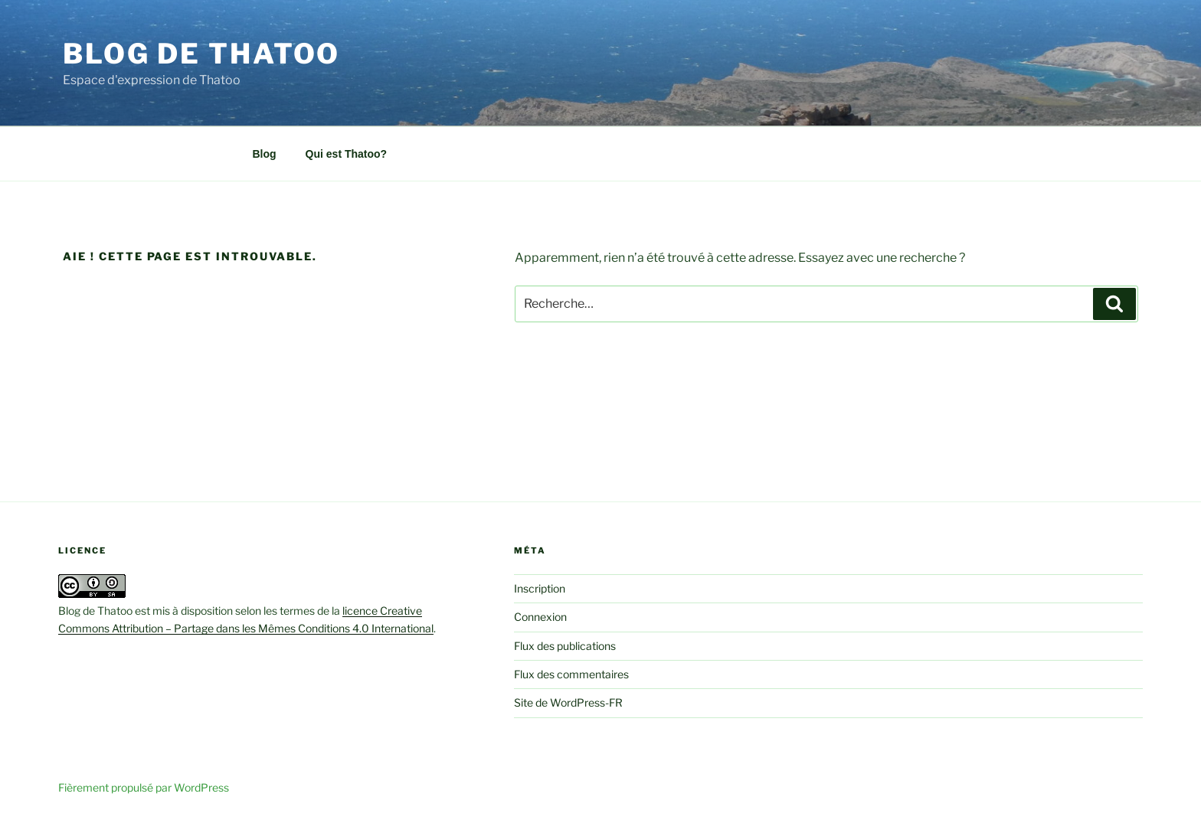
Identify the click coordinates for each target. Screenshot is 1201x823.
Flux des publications (565, 645)
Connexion (540, 616)
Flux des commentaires (571, 674)
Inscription (539, 588)
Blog (265, 154)
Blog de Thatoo (201, 53)
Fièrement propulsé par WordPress (143, 787)
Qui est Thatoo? (347, 154)
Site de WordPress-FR (568, 702)
